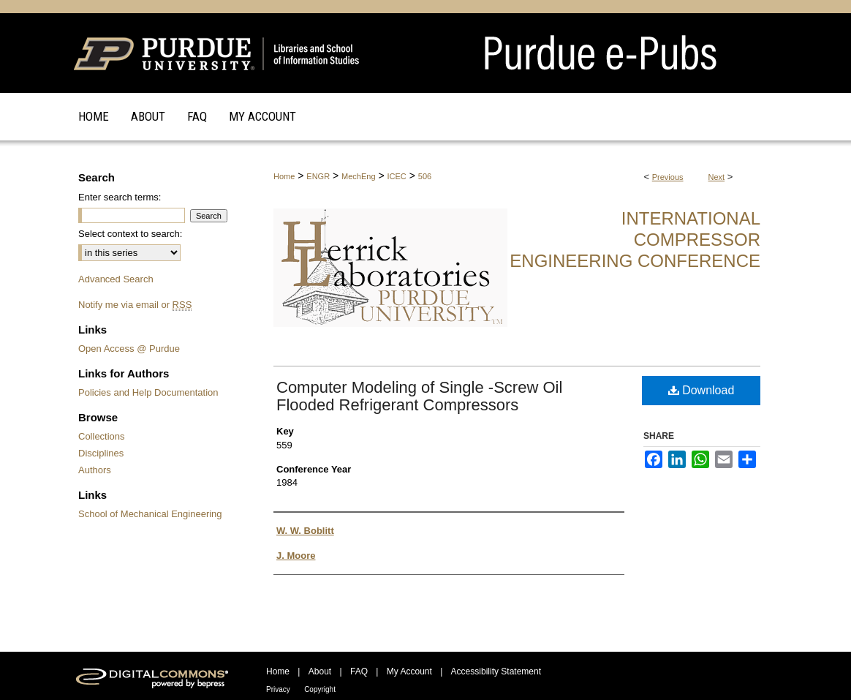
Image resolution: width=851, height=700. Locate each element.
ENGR (318, 176)
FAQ (359, 671)
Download (701, 390)
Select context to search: (130, 233)
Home (284, 176)
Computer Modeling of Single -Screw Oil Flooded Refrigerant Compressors (419, 396)
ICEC (396, 176)
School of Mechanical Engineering (150, 513)
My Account (409, 671)
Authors (94, 469)
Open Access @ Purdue (129, 348)
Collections (101, 436)
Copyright (320, 689)
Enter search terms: (119, 197)
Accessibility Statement (496, 671)
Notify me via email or (135, 304)
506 (424, 176)
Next (716, 177)
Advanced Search (116, 279)
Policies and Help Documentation (148, 392)
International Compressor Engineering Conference (635, 239)
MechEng (358, 176)
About (320, 671)
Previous (668, 177)
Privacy (278, 689)
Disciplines (101, 453)
